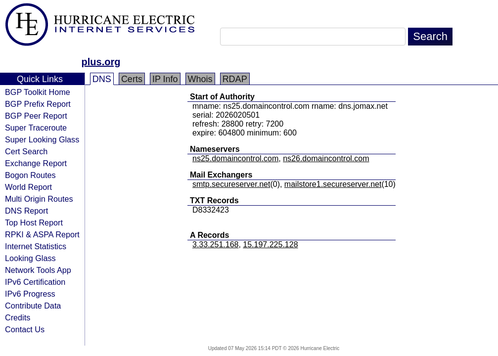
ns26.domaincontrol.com (326, 158)
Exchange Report (36, 163)
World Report (28, 186)
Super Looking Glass (42, 139)
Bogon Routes (30, 175)
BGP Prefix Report (38, 103)
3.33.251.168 (215, 244)
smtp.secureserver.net (231, 184)
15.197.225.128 (270, 244)
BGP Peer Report (36, 115)
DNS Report (26, 210)
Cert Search (26, 151)
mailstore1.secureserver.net (333, 184)
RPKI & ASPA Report (42, 234)
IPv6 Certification (35, 281)
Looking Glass (30, 258)
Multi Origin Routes (39, 198)
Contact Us (25, 329)
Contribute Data (33, 305)
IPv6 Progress (30, 293)
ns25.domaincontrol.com (235, 158)
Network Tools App (38, 270)
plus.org (101, 61)
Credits (17, 317)
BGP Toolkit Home (37, 92)
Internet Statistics (35, 246)
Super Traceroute (36, 127)
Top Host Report (34, 222)
